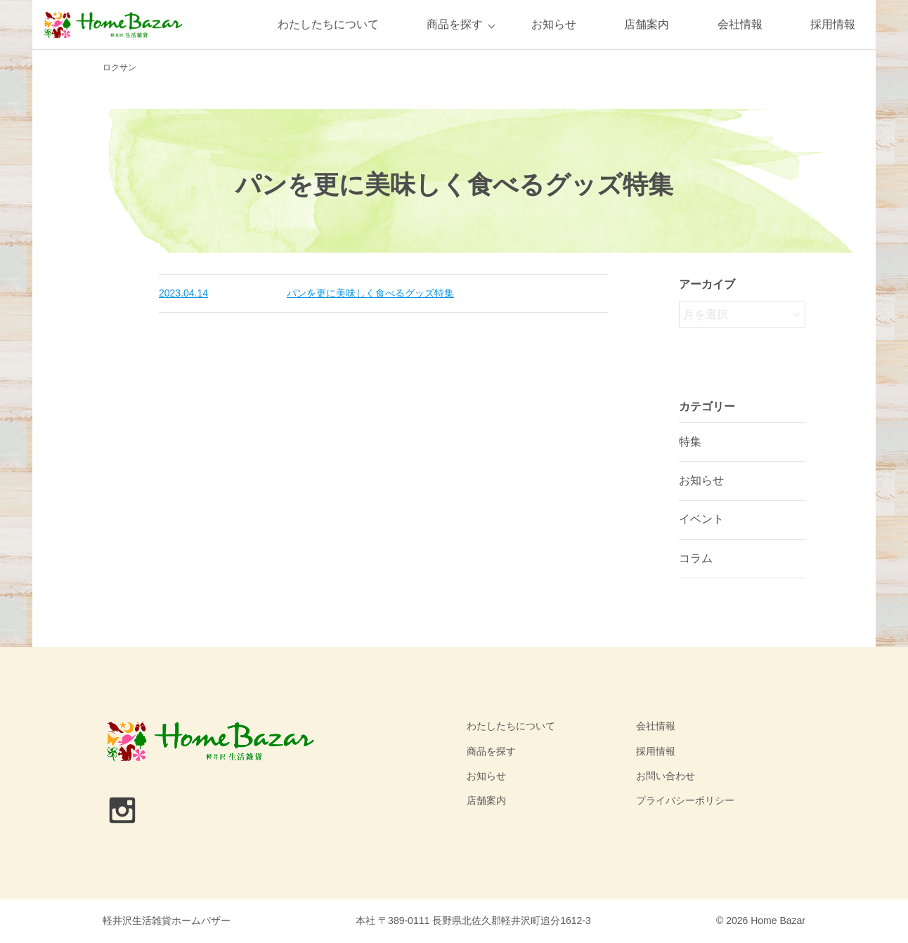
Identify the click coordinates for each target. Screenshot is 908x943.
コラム (696, 558)
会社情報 (740, 24)
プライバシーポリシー (685, 800)
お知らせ (553, 24)
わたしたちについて (328, 24)
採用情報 (832, 24)
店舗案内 (646, 24)
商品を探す (455, 24)
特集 (690, 442)
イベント (701, 519)
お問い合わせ (665, 775)
